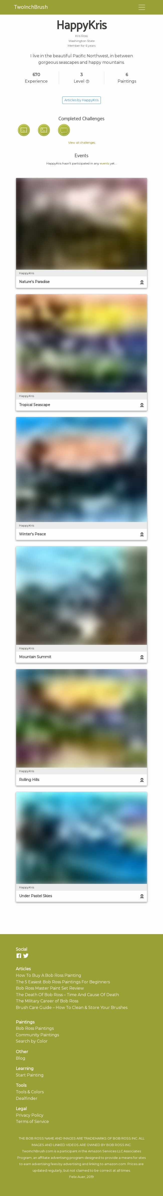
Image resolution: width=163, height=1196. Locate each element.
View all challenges (81, 142)
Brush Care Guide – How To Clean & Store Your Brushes (71, 1007)
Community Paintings (37, 1035)
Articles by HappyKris (81, 100)
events (104, 163)
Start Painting (30, 1075)
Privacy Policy (29, 1115)
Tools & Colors (30, 1092)
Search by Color (32, 1041)
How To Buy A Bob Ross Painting (48, 975)
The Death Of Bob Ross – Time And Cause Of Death (67, 994)
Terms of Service (32, 1121)
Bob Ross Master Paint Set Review (50, 988)
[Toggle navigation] (142, 7)
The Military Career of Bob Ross (47, 1001)
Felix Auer (77, 1177)
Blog (20, 1058)
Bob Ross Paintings (35, 1028)
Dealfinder (26, 1098)
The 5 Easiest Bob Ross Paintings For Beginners (63, 982)
